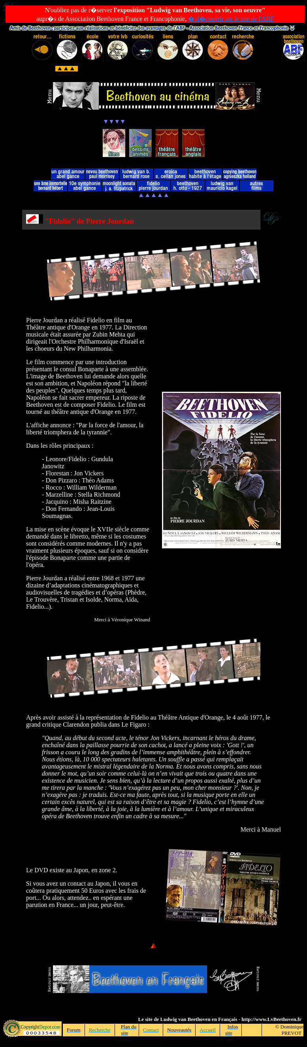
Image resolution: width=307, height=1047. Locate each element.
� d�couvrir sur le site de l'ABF (231, 18)
